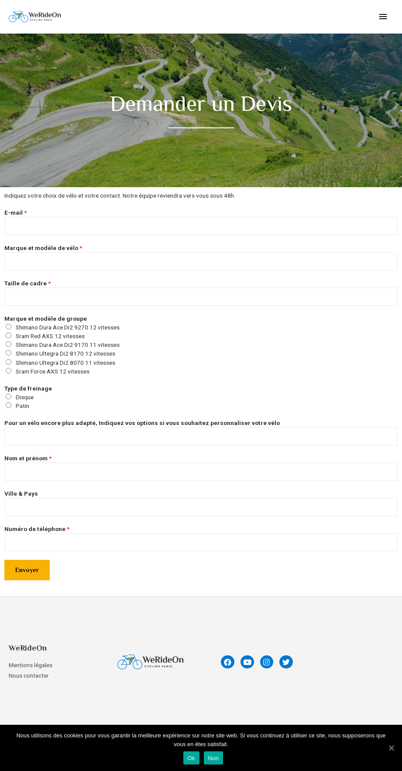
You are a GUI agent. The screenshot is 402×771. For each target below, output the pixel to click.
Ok (191, 758)
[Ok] (391, 748)
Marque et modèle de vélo (43, 247)
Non (213, 758)
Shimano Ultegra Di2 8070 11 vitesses (65, 362)
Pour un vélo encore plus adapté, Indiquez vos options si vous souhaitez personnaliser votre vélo (142, 422)
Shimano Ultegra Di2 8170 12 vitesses (65, 353)
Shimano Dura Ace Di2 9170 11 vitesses (68, 344)
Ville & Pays (21, 493)
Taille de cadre (27, 283)
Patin (22, 405)
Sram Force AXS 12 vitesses (52, 371)
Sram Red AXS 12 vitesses (50, 335)
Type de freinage (28, 388)
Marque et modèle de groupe (45, 318)
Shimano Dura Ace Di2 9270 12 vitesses (68, 327)
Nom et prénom (28, 458)
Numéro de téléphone (36, 528)
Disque (25, 397)
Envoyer (27, 569)
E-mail (15, 212)
